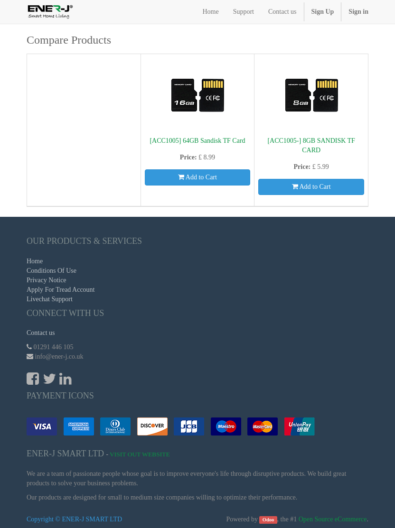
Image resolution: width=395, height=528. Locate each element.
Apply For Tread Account (61, 289)
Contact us (41, 332)
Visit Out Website (140, 454)
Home (35, 261)
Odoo (268, 519)
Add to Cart (197, 177)
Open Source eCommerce (333, 519)
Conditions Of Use (51, 270)
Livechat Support (50, 299)
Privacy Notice (46, 280)
